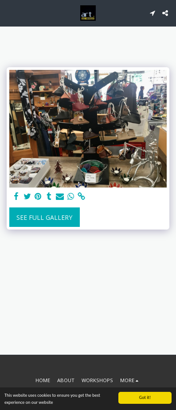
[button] (9, 13)
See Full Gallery (44, 217)
